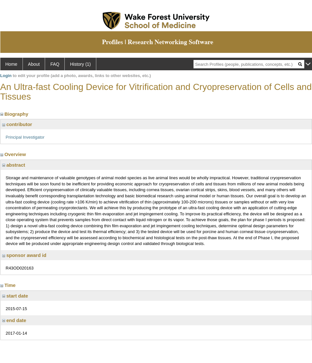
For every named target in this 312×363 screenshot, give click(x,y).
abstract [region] (13, 165)
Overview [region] (13, 154)
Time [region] (8, 285)
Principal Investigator (25, 137)
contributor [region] (17, 124)
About (34, 64)
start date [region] (15, 296)
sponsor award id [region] (24, 255)
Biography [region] (15, 114)
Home (11, 64)
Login (6, 75)
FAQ (54, 64)
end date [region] (14, 320)
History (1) (80, 64)
